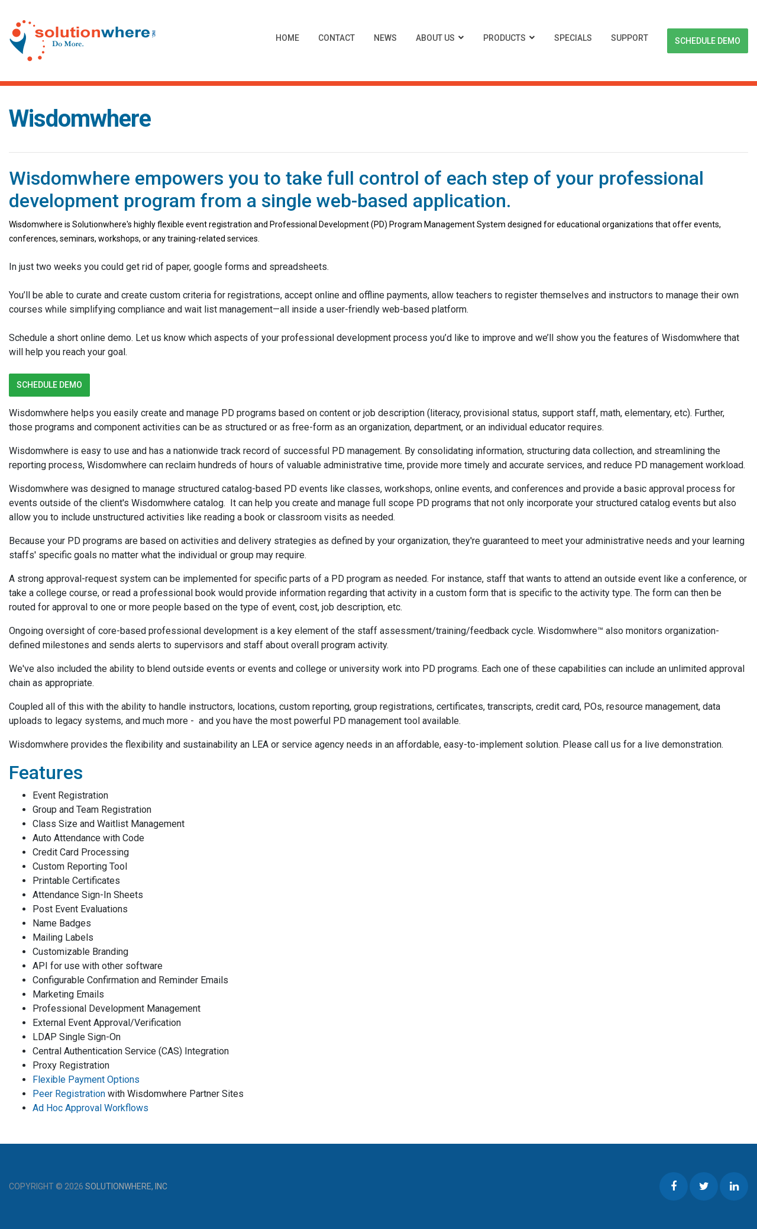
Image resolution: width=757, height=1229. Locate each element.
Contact (336, 38)
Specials (573, 38)
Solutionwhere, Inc (126, 1186)
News (385, 38)
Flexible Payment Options (86, 1079)
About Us (435, 38)
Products (504, 38)
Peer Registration (69, 1093)
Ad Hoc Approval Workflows (90, 1108)
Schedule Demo (707, 41)
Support (629, 38)
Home (287, 38)
